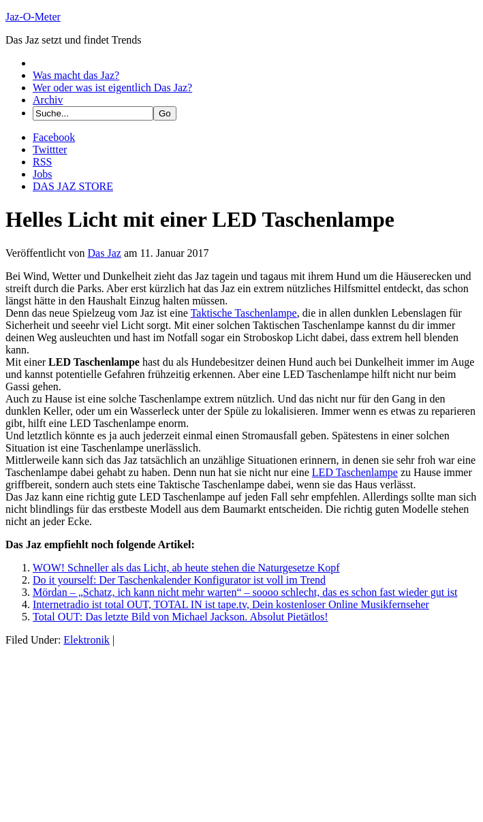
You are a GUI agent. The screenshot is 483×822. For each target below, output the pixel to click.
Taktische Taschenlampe (244, 313)
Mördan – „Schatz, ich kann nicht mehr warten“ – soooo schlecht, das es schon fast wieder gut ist (245, 592)
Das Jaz (104, 253)
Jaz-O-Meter (33, 16)
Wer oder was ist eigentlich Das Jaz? (112, 87)
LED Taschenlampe (355, 472)
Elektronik (86, 640)
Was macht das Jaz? (76, 75)
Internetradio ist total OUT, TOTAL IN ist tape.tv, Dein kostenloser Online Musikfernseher (231, 604)
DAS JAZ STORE (73, 186)
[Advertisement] (107, 731)
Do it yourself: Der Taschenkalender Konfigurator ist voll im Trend (179, 580)
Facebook (54, 137)
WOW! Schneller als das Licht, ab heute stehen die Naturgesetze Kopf (186, 567)
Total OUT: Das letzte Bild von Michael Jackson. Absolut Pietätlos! (180, 616)
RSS (42, 162)
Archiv (48, 100)
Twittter (50, 149)
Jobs (42, 174)
